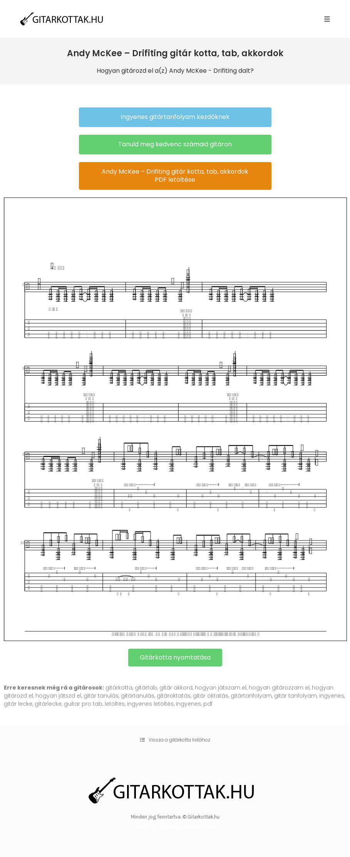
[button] (175, 117)
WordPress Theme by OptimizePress (175, 826)
